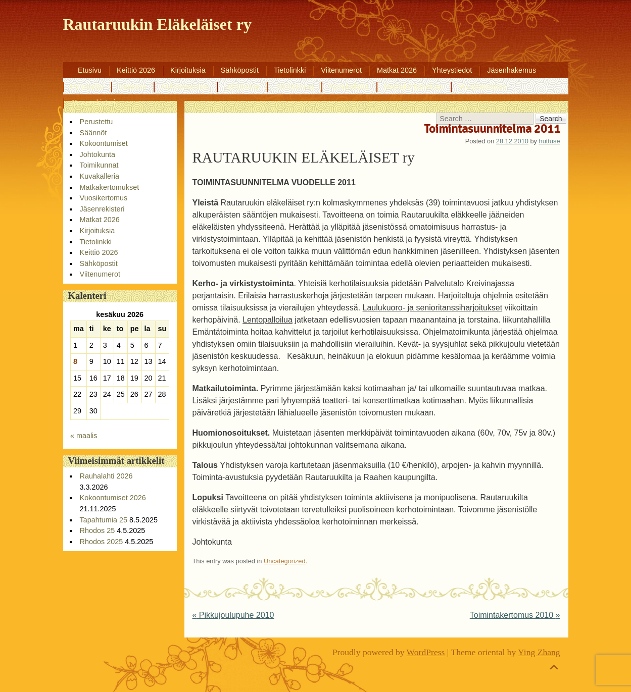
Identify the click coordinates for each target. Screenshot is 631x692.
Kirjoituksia (188, 70)
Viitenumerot (341, 70)
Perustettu (87, 86)
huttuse (549, 141)
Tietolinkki (290, 70)
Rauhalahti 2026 (106, 476)
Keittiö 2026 (136, 70)
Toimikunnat (294, 86)
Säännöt (132, 86)
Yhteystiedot (452, 70)
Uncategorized (285, 561)
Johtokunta (242, 86)
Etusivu (90, 70)
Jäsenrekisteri (93, 102)
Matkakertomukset (414, 86)
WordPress (426, 652)
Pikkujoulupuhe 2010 (233, 615)
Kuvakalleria (348, 86)
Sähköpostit (240, 70)
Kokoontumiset (185, 86)
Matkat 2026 (397, 70)
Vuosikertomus (482, 86)
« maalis (84, 436)
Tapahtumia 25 (103, 520)
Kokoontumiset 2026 (113, 498)
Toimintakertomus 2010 (515, 615)
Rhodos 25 (97, 530)
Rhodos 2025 (101, 542)
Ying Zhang (539, 652)
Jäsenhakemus (511, 70)
